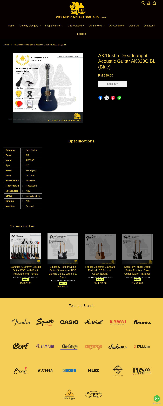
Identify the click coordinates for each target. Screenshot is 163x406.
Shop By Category (30, 25)
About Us (134, 25)
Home (11, 25)
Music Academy (76, 25)
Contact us (149, 25)
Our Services (97, 25)
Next (88, 88)
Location (81, 34)
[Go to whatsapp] (157, 398)
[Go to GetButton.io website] (157, 403)
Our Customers (116, 25)
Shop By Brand (54, 25)
